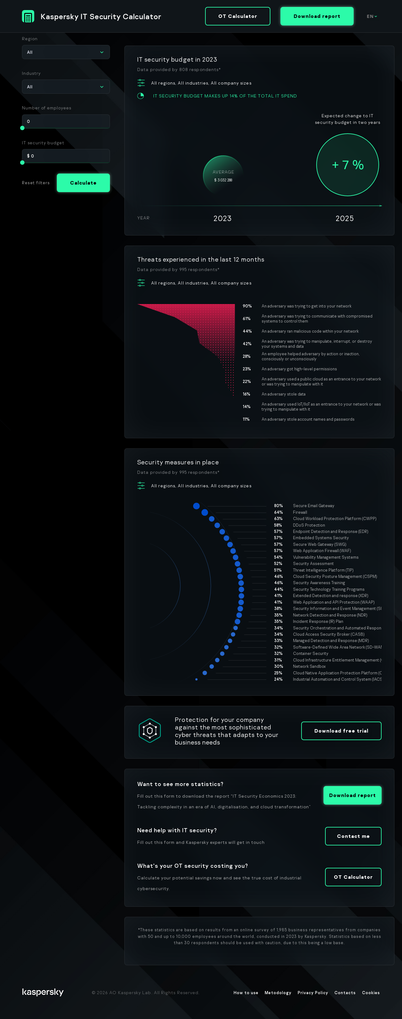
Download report (317, 16)
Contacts (345, 992)
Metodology (278, 992)
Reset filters (36, 182)
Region (30, 38)
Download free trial (341, 731)
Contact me (353, 836)
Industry (31, 73)
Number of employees (46, 107)
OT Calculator (237, 16)
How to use (246, 992)
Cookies (371, 992)
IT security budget (43, 142)
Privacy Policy (313, 992)
